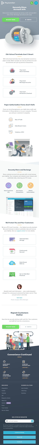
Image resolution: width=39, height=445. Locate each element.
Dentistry (23, 393)
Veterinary (24, 390)
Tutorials (4, 393)
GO (32, 421)
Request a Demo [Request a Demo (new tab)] (6, 398)
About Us (4, 400)
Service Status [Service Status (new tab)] (5, 410)
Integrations (5, 388)
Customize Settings (19, 432)
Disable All (19, 437)
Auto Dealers (24, 388)
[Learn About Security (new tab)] (10, 364)
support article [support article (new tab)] (21, 231)
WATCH (29, 19)
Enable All (19, 441)
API (2, 395)
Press (3, 405)
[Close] (36, 425)
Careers (6, 403)
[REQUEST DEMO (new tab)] (10, 20)
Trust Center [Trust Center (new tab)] (5, 408)
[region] (19, 434)
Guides (3, 390)
